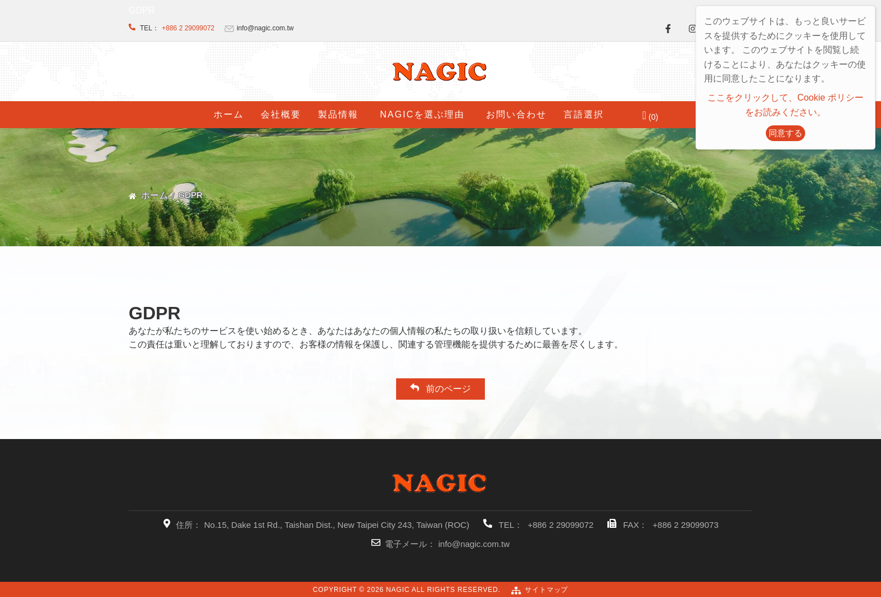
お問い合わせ (516, 114)
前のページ (440, 388)
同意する (785, 133)
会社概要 (281, 114)
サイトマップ (546, 590)
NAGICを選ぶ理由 (422, 114)
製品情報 (338, 114)
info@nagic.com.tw (474, 544)
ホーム (229, 114)
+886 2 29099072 (188, 28)
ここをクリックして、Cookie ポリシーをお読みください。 (785, 105)
